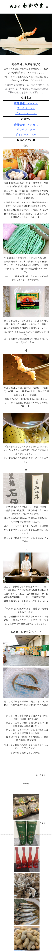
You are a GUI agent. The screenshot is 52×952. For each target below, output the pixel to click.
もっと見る (41, 775)
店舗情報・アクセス (26, 103)
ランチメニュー (26, 108)
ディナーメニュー (26, 113)
